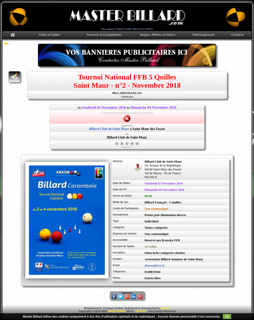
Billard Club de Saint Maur (109, 129)
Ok (227, 316)
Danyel (165, 308)
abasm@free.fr (155, 265)
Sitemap (141, 311)
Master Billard (117, 311)
